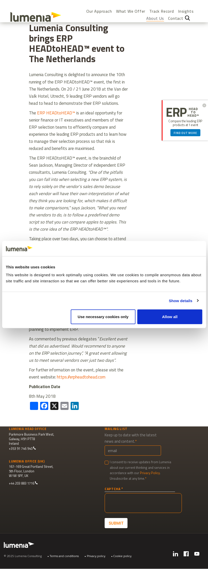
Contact (175, 18)
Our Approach (99, 11)
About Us (155, 18)
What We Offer (130, 11)
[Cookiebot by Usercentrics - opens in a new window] (180, 248)
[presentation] (143, 503)
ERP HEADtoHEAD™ (56, 113)
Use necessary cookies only (103, 317)
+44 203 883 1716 (23, 483)
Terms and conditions (64, 556)
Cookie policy (122, 556)
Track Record (161, 11)
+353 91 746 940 (22, 448)
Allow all (170, 317)
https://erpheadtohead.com (81, 377)
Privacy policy (96, 556)
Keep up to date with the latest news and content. (131, 438)
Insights (186, 11)
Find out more (185, 133)
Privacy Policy (150, 472)
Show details (181, 300)
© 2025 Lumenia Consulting (23, 556)
